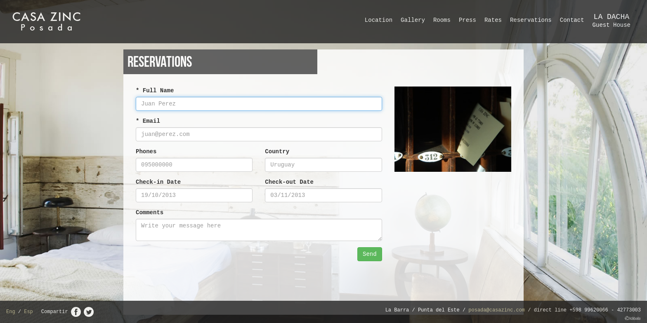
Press (467, 20)
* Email (148, 121)
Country (277, 151)
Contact (572, 20)
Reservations (531, 20)
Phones (146, 151)
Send (370, 254)
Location (378, 20)
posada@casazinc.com (496, 310)
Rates (493, 20)
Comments (149, 212)
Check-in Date (158, 182)
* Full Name (155, 90)
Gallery (413, 20)
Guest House (611, 20)
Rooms (442, 20)
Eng (10, 312)
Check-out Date (289, 182)
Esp (28, 312)
